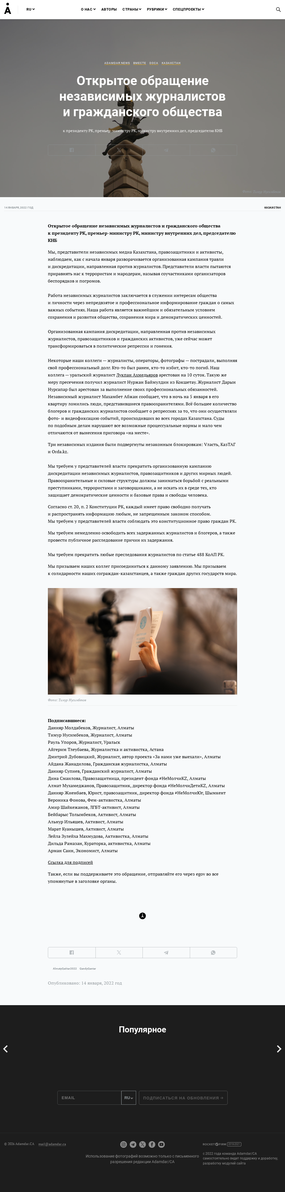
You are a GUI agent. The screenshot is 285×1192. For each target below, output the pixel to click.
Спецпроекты (187, 9)
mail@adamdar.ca (52, 1144)
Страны (130, 9)
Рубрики (155, 9)
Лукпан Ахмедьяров (137, 375)
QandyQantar (88, 968)
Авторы (109, 9)
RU (28, 9)
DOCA (153, 63)
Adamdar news (117, 63)
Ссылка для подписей (70, 862)
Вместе (139, 63)
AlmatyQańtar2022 (65, 968)
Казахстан (171, 63)
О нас (87, 9)
